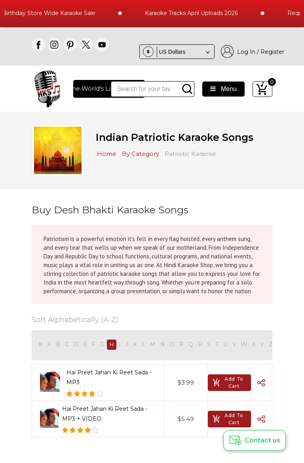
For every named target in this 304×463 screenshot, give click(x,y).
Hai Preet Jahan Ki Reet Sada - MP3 (109, 377)
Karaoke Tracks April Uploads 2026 (202, 13)
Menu (223, 88)
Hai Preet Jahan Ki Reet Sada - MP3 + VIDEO (104, 413)
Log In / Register (252, 51)
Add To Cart (227, 382)
